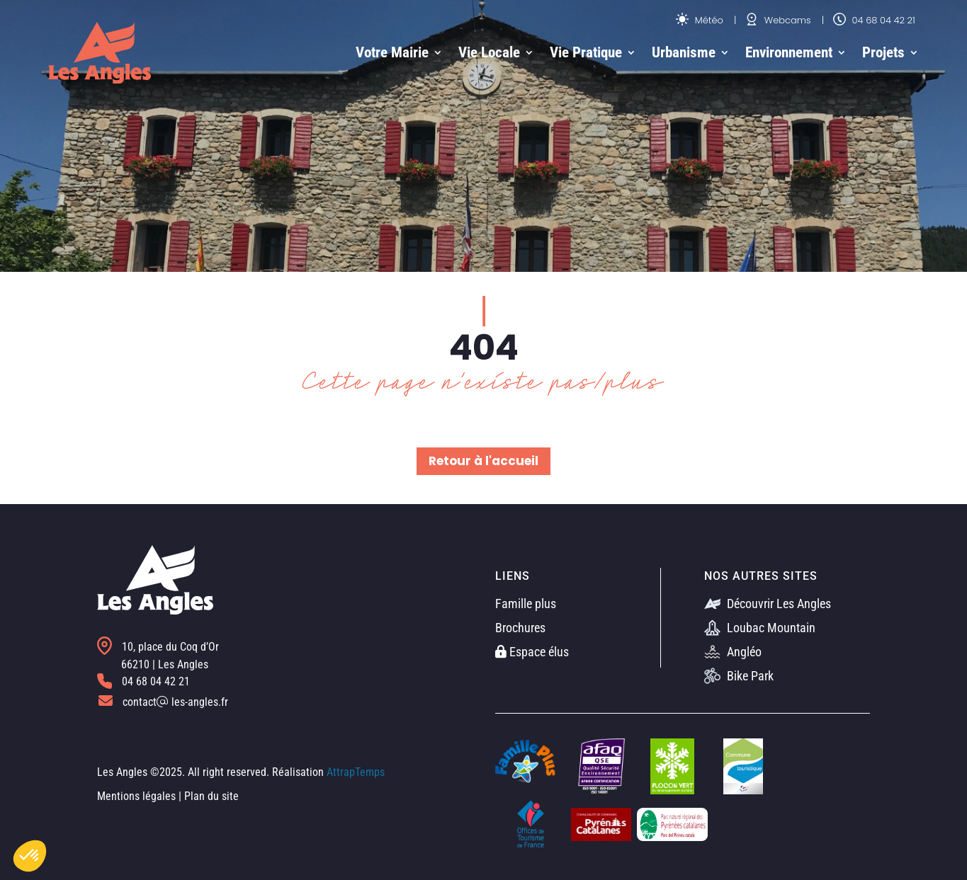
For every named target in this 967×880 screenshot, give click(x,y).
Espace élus (532, 651)
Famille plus (525, 603)
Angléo (733, 652)
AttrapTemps (356, 772)
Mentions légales (136, 796)
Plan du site (211, 796)
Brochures (520, 627)
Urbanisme (684, 52)
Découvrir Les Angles (767, 603)
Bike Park (739, 676)
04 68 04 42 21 (874, 20)
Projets (883, 52)
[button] (30, 856)
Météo (699, 20)
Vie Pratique (586, 52)
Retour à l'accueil (483, 460)
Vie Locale (489, 52)
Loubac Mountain (759, 627)
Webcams (778, 20)
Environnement (788, 52)
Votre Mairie (392, 52)
